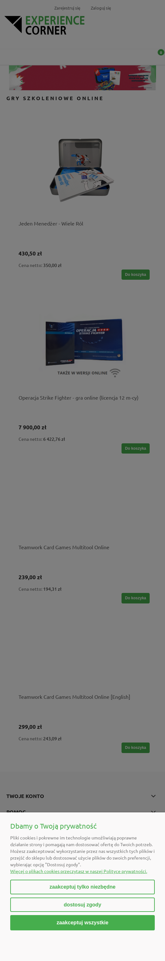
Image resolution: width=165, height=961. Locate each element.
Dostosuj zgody (82, 904)
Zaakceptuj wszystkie (82, 922)
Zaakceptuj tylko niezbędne (82, 887)
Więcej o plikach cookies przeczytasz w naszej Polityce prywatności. (78, 871)
